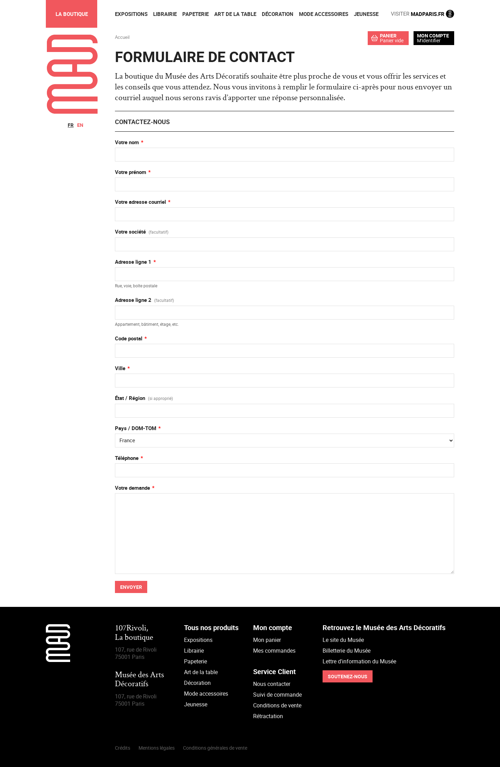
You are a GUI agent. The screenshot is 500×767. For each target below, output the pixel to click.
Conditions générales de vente (215, 747)
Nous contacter (271, 684)
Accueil (122, 37)
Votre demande (132, 487)
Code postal (128, 338)
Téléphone (127, 457)
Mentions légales (157, 747)
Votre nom (127, 142)
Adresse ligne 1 (133, 261)
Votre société (141, 231)
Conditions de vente (277, 705)
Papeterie (195, 661)
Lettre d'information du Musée (359, 661)
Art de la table (201, 672)
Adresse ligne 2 (144, 299)
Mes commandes (274, 650)
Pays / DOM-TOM (135, 428)
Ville (120, 368)
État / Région (144, 397)
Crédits (122, 747)
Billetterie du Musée (346, 650)
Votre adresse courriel (140, 201)
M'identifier (429, 40)
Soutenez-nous (347, 676)
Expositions (198, 640)
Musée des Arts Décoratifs (139, 679)
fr (71, 125)
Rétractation (268, 716)
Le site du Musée (343, 640)
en (80, 125)
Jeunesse (195, 704)
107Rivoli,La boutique (134, 633)
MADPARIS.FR (422, 14)
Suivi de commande (277, 694)
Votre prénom (130, 171)
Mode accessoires (206, 693)
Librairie (194, 650)
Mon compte (433, 35)
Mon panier (267, 640)
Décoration (197, 683)
